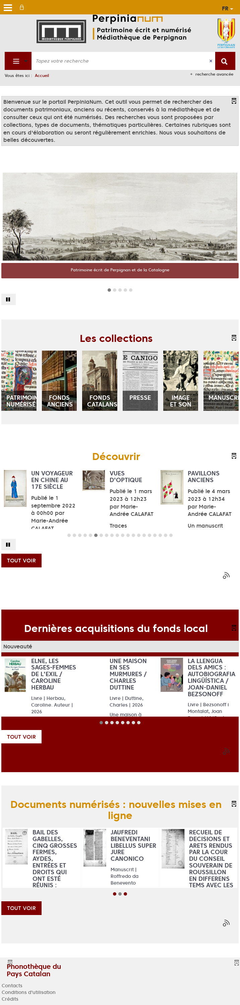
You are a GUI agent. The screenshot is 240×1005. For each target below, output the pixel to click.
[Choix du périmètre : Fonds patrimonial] (18, 61)
